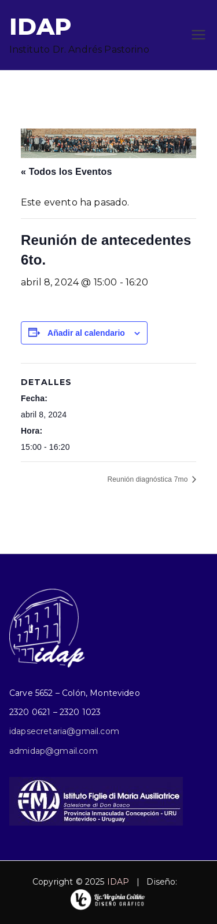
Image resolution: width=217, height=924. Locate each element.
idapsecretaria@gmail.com (64, 731)
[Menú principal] (198, 35)
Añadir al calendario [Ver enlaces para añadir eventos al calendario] (86, 333)
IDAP (40, 26)
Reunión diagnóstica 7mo (148, 479)
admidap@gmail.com (53, 751)
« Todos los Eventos (66, 172)
